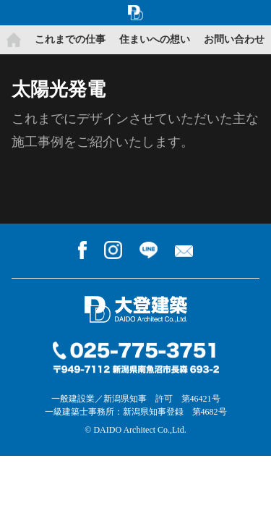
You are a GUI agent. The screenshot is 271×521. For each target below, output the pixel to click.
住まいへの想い (154, 39)
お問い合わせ (234, 39)
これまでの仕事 (70, 39)
